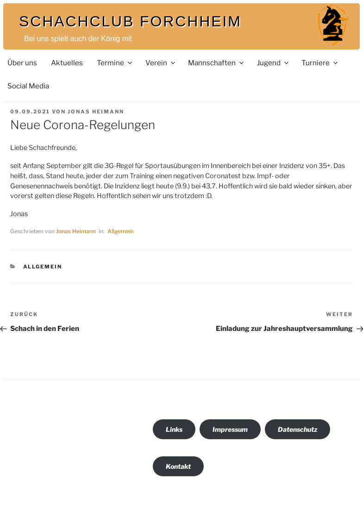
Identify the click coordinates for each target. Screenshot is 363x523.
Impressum (230, 429)
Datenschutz (297, 429)
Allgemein (120, 231)
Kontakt (178, 466)
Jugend (273, 62)
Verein (160, 62)
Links (174, 429)
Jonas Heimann (96, 111)
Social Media (28, 85)
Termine (115, 62)
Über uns (22, 62)
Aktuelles (67, 62)
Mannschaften (216, 62)
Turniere (320, 62)
